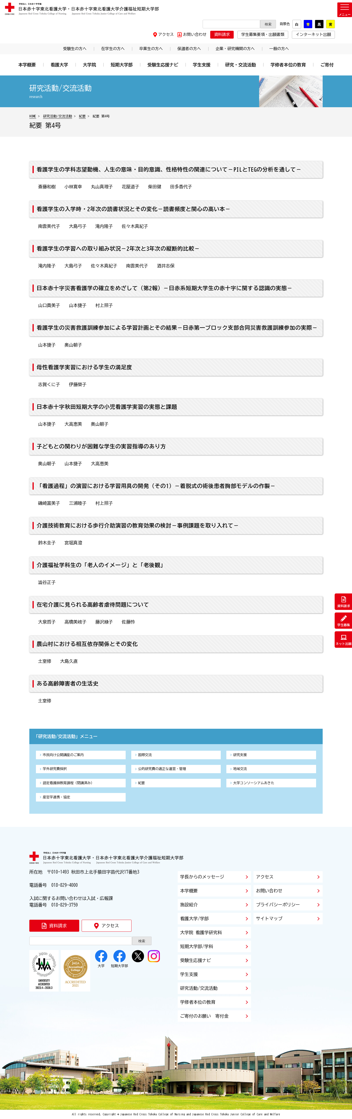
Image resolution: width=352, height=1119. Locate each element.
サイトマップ (269, 918)
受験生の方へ (75, 49)
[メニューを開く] (344, 9)
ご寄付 (327, 65)
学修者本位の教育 (288, 65)
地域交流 (240, 769)
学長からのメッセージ (202, 877)
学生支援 (201, 65)
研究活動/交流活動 (57, 116)
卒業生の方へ (151, 49)
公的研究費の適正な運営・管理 (162, 769)
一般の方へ (279, 49)
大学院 (89, 65)
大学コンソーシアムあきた (253, 783)
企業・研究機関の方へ (235, 49)
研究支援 (240, 755)
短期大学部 (122, 65)
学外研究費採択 (55, 769)
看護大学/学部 (194, 918)
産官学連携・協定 (56, 797)
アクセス (166, 34)
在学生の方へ (113, 49)
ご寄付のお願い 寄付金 (204, 1016)
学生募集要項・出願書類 (262, 34)
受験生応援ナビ (162, 65)
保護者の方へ (189, 49)
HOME (32, 116)
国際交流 (145, 755)
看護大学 (59, 65)
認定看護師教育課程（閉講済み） (68, 783)
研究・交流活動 (240, 65)
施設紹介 (189, 904)
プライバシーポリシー (278, 904)
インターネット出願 (313, 34)
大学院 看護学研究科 (201, 932)
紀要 (82, 116)
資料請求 (222, 34)
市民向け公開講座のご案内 (63, 755)
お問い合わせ (195, 34)
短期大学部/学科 (196, 946)
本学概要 (27, 65)
